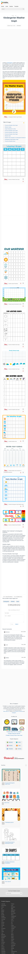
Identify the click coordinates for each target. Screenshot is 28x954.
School (2, 946)
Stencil (2, 948)
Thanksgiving (14, 951)
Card (12, 905)
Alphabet (13, 907)
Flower (2, 925)
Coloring (3, 919)
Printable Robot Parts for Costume (14, 725)
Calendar (3, 904)
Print (2, 945)
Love (12, 933)
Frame (12, 925)
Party (12, 940)
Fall (12, 923)
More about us (6, 711)
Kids (2, 930)
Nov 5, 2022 (24, 657)
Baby (12, 908)
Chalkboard (13, 916)
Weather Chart (8, 135)
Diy (12, 922)
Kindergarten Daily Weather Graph (11, 139)
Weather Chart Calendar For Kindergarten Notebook (15, 137)
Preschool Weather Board (10, 141)
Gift (2, 927)
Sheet (12, 946)
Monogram (3, 936)
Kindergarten (10, 62)
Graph (17, 601)
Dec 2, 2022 (24, 644)
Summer (3, 950)
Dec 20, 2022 (23, 631)
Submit (16, 624)
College (12, 917)
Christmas (3, 917)
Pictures (3, 942)
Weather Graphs (8, 127)
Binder (2, 911)
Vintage (12, 953)
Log (2, 933)
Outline (12, 939)
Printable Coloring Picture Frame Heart (14, 735)
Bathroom (13, 910)
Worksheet (3, 905)
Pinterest (17, 711)
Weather (12, 601)
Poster (2, 943)
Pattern (12, 904)
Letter (6, 6)
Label (12, 930)
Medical (3, 934)
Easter (2, 923)
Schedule (13, 945)
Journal (12, 928)
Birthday (13, 911)
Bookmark (13, 913)
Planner (12, 942)
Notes (12, 936)
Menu (12, 934)
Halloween (13, 927)
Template (16, 6)
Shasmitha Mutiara (9, 596)
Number (11, 6)
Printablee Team (19, 596)
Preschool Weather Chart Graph (11, 125)
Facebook (21, 711)
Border (2, 914)
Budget (2, 916)
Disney (2, 922)
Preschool (13, 943)
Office (12, 937)
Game (2, 907)
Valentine (3, 953)
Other (2, 939)
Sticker (12, 948)
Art (2, 908)
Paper (2, 940)
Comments (19, 25)
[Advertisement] (14, 44)
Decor (12, 920)
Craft (12, 919)
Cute (2, 920)
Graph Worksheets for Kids (10, 128)
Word (12, 914)
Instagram (14, 712)
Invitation (3, 928)
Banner (2, 910)
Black (2, 913)
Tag (12, 950)
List (12, 931)
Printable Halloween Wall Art (14, 733)
